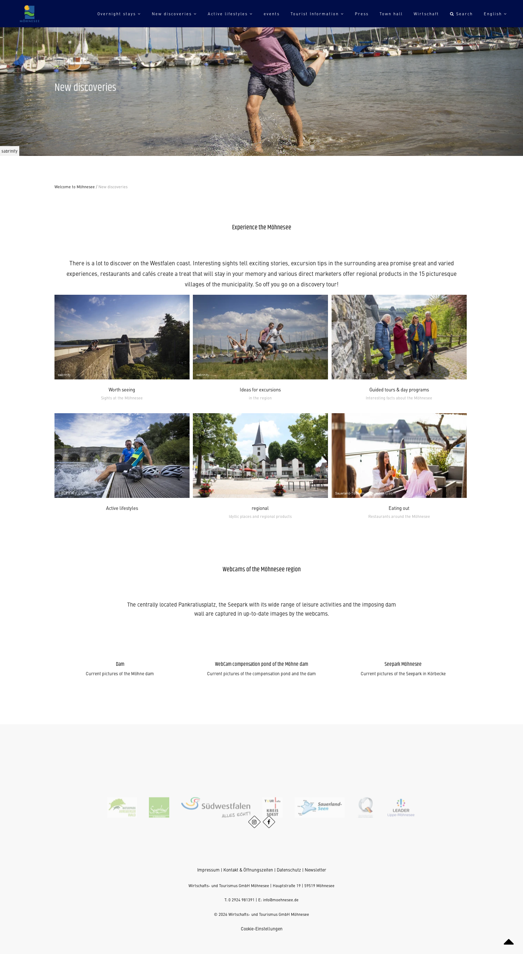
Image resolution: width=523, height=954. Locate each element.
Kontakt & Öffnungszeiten (248, 870)
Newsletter (315, 870)
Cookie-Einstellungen (262, 928)
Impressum (208, 870)
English (495, 13)
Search (461, 13)
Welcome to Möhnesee (74, 186)
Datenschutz (289, 870)
